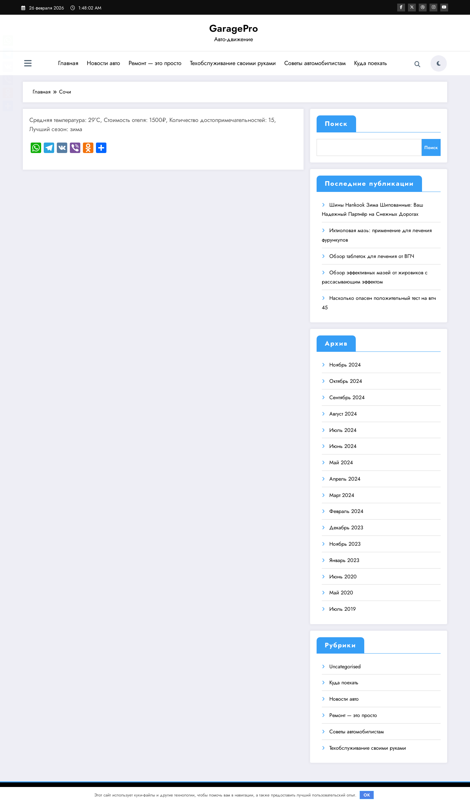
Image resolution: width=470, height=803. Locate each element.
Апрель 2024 (344, 479)
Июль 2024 (342, 430)
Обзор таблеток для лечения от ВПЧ (371, 256)
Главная (68, 63)
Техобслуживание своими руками (233, 63)
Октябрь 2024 (345, 381)
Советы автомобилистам (315, 63)
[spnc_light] (439, 63)
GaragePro (233, 28)
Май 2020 (341, 592)
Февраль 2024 (346, 511)
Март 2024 (341, 495)
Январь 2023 (344, 560)
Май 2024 (341, 462)
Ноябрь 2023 (345, 544)
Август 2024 (343, 414)
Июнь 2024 (342, 446)
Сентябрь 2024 (347, 397)
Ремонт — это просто (155, 63)
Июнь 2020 (343, 576)
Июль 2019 (342, 609)
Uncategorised (345, 666)
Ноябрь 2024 (345, 364)
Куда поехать (370, 63)
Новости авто (103, 63)
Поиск (336, 123)
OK (367, 795)
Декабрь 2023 (346, 527)
